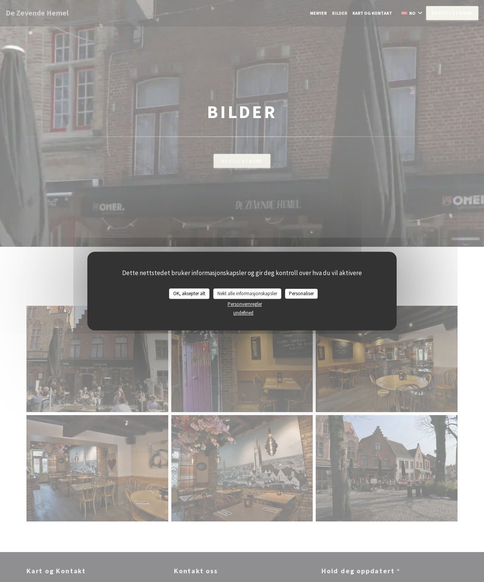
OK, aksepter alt (189, 293)
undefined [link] (243, 313)
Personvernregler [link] (245, 304)
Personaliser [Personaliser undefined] (301, 293)
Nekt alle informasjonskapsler (247, 293)
